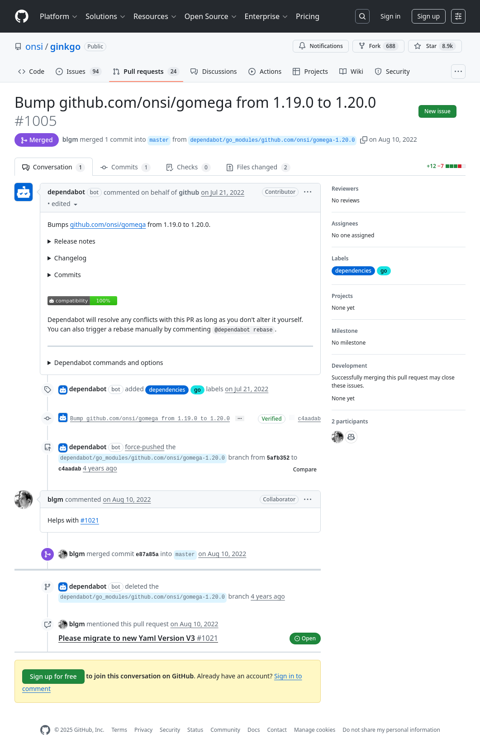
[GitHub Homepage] (45, 730)
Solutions (106, 16)
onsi (34, 46)
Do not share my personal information (391, 730)
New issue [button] (437, 111)
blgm (70, 139)
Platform (59, 16)
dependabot (66, 191)
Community (225, 730)
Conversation (53, 167)
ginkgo (65, 46)
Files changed (258, 167)
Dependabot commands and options (108, 362)
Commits (125, 167)
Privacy (143, 730)
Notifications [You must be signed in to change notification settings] (320, 46)
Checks (188, 167)
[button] (363, 139)
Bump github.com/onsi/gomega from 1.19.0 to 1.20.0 (150, 419)
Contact (276, 730)
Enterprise (267, 16)
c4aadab (309, 419)
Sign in (390, 16)
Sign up (429, 16)
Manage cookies (314, 730)
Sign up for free (53, 676)
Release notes (74, 241)
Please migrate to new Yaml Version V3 (138, 638)
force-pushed (144, 446)
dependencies (167, 390)
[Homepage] (21, 16)
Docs (253, 730)
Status (195, 730)
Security (170, 730)
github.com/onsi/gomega (108, 224)
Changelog (70, 258)
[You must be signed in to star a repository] (435, 46)
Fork (378, 46)
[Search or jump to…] (362, 16)
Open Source (211, 16)
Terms (119, 730)
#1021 (90, 520)
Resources (155, 16)
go (197, 390)
